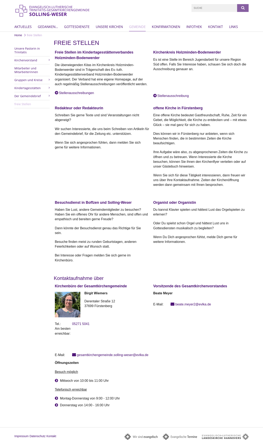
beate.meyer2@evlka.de (193, 304)
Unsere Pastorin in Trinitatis (27, 50)
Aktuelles (23, 26)
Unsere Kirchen (109, 26)
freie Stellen (33, 35)
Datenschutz (38, 436)
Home (18, 35)
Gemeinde (137, 26)
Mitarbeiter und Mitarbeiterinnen (26, 70)
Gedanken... (48, 26)
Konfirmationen (166, 26)
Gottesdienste (77, 26)
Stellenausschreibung (173, 96)
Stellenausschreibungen (76, 93)
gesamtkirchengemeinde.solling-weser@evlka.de (112, 355)
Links (233, 26)
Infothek (194, 26)
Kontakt (215, 26)
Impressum (21, 436)
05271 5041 (81, 324)
